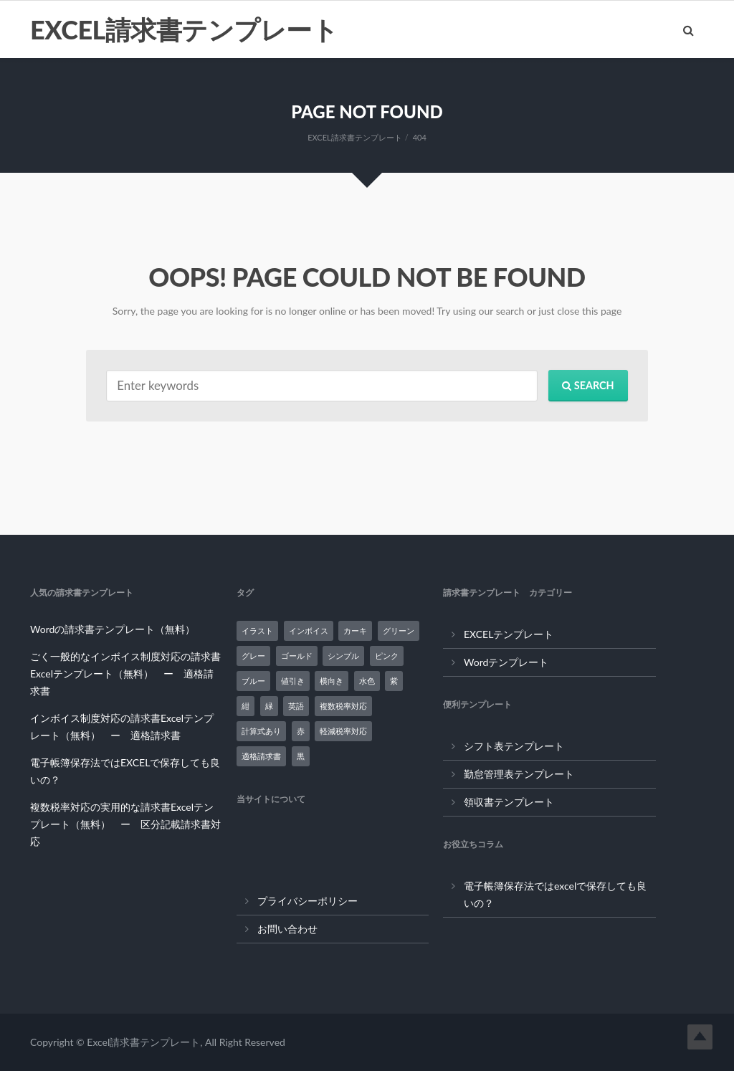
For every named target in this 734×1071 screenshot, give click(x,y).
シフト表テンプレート (514, 746)
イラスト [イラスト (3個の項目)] (257, 630)
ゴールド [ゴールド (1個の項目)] (297, 655)
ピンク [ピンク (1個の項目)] (387, 655)
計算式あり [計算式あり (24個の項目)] (261, 731)
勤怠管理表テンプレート (519, 774)
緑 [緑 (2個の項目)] (269, 705)
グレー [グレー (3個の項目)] (253, 655)
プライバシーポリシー (307, 901)
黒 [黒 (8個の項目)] (301, 756)
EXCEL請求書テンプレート (184, 29)
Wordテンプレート (506, 662)
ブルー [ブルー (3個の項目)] (253, 680)
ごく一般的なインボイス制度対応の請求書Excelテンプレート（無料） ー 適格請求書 (125, 673)
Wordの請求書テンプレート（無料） (112, 629)
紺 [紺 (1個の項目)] (245, 705)
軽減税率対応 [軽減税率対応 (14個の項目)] (343, 731)
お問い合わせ (287, 929)
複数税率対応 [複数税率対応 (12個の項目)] (343, 705)
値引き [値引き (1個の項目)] (293, 680)
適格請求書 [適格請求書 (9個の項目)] (261, 756)
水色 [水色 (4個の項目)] (367, 680)
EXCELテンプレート (508, 634)
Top (699, 1036)
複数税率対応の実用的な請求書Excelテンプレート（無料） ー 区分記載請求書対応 (125, 824)
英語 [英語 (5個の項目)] (296, 705)
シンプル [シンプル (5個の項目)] (343, 655)
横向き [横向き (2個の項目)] (331, 680)
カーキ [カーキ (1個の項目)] (355, 630)
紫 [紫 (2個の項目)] (394, 680)
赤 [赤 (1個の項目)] (301, 731)
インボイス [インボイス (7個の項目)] (308, 630)
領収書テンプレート (509, 802)
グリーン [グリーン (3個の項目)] (398, 630)
